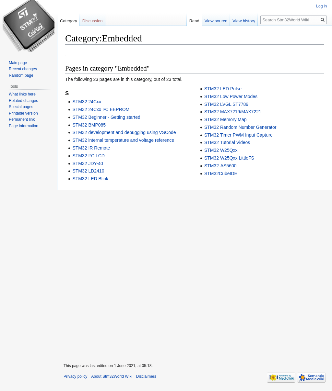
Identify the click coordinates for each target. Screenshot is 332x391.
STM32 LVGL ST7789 (226, 104)
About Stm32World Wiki (111, 376)
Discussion (92, 20)
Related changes (23, 100)
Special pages (21, 107)
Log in (321, 6)
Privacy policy (75, 376)
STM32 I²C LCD (88, 155)
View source (216, 20)
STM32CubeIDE (220, 173)
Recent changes (23, 69)
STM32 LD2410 (88, 170)
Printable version (23, 113)
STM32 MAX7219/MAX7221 (232, 111)
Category (68, 20)
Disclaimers (146, 376)
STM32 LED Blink (90, 178)
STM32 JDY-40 (87, 163)
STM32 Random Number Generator (240, 127)
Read (194, 20)
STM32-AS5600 (220, 165)
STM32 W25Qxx (221, 150)
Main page (18, 63)
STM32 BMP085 (89, 125)
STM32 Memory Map (225, 119)
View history (243, 20)
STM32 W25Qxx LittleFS (229, 158)
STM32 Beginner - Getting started (106, 117)
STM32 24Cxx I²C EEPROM (100, 109)
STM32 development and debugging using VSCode (124, 132)
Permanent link (22, 119)
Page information (23, 126)
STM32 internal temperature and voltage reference (123, 140)
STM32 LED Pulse (223, 88)
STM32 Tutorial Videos (227, 142)
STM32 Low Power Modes (230, 96)
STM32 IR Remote (91, 148)
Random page (21, 75)
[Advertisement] (194, 272)
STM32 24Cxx (86, 101)
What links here (22, 94)
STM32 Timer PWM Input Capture (238, 135)
